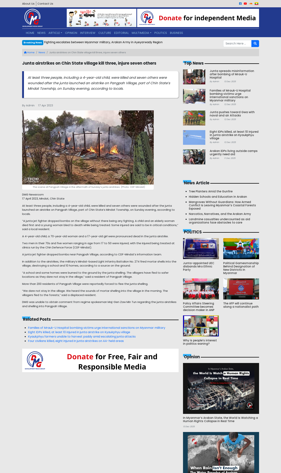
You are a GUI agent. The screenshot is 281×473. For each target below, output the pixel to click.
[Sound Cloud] (250, 3)
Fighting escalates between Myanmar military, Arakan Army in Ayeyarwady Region (103, 42)
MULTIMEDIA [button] (140, 33)
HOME (30, 33)
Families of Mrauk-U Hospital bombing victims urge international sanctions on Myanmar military (96, 328)
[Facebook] (240, 3)
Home (29, 52)
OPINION (71, 33)
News (42, 52)
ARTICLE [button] (54, 33)
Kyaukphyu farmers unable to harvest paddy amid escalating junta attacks (82, 336)
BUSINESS (176, 33)
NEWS (41, 33)
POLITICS (160, 33)
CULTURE (104, 33)
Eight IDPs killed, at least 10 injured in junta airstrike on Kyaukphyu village (79, 332)
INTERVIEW (87, 33)
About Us (28, 3)
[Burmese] (256, 3)
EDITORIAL (121, 33)
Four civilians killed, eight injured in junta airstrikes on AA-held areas (76, 341)
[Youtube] (245, 3)
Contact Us (45, 3)
